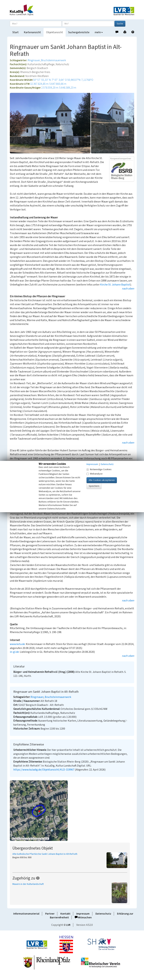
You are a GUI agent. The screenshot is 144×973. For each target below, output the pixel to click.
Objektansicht (54, 32)
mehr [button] (99, 32)
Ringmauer (34, 60)
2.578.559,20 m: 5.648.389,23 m (58, 88)
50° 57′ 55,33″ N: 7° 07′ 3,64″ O (50, 80)
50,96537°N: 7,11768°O (80, 80)
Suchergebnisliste (78, 32)
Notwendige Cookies (99, 469)
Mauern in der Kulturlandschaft (28, 884)
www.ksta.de (17, 644)
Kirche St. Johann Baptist (115, 285)
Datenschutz (103, 914)
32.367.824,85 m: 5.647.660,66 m (48, 84)
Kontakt (65, 914)
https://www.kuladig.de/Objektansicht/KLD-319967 (43, 770)
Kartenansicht (32, 32)
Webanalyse (95, 474)
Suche (120, 23)
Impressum (83, 914)
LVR (68, 925)
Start (15, 32)
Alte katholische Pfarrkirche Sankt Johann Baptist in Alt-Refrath (44, 854)
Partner (50, 914)
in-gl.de (14, 652)
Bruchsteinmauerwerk (53, 60)
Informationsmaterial (26, 914)
